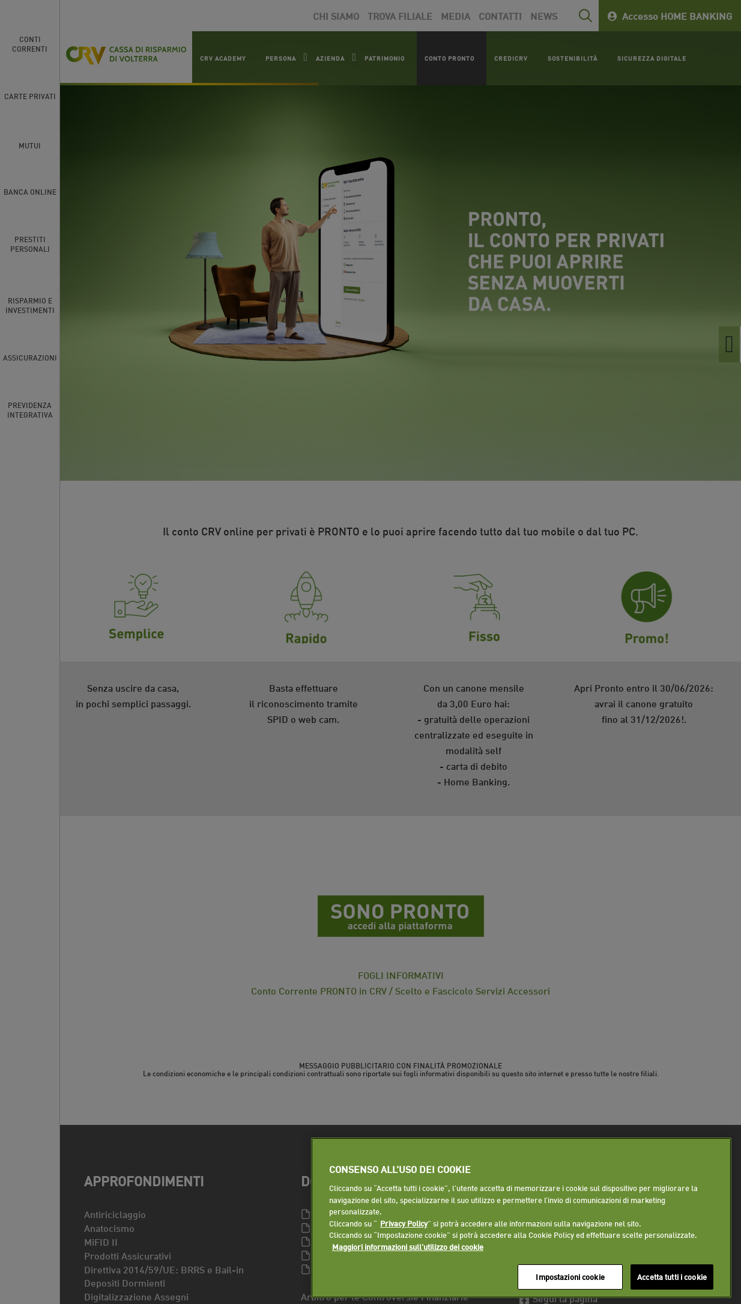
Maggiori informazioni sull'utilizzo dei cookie (407, 1246)
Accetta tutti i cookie (672, 1276)
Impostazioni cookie (570, 1276)
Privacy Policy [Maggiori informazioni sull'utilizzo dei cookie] (404, 1222)
